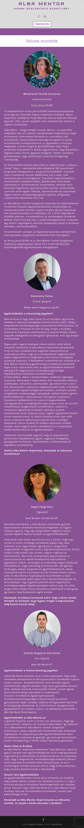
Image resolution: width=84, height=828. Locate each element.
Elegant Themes (35, 824)
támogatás (42, 24)
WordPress (57, 824)
